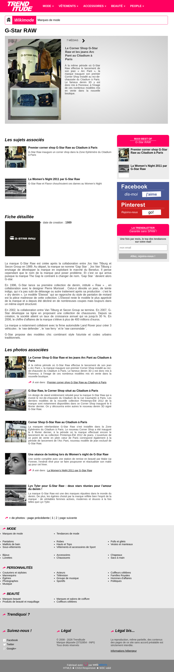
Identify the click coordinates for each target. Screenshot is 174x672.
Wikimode (24, 20)
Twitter (10, 644)
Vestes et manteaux (122, 544)
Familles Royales (120, 575)
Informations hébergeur (124, 650)
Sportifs (61, 581)
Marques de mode (49, 20)
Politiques (116, 581)
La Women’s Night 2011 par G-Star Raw (54, 179)
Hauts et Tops (64, 544)
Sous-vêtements (11, 547)
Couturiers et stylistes (14, 572)
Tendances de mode (68, 533)
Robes (60, 541)
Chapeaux (116, 555)
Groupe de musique (68, 578)
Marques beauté (11, 598)
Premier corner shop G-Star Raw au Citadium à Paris (63, 147)
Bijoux (5, 555)
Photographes (10, 581)
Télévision (62, 575)
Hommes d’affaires (121, 578)
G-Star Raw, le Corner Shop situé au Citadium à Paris (63, 390)
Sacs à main (118, 557)
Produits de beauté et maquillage (20, 601)
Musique (7, 583)
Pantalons (8, 541)
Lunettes (7, 557)
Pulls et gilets (118, 541)
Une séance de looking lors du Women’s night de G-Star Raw (68, 454)
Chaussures (63, 557)
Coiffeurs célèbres (121, 572)
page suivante (68, 517)
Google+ (11, 648)
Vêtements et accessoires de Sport (76, 547)
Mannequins (9, 575)
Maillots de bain (11, 544)
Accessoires (63, 555)
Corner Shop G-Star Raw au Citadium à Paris (57, 422)
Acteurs (61, 572)
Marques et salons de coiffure (73, 598)
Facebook (12, 640)
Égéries (6, 578)
